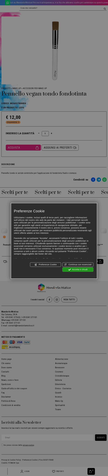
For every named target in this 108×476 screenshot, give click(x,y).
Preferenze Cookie (45, 264)
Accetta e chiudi (78, 269)
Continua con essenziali (78, 264)
